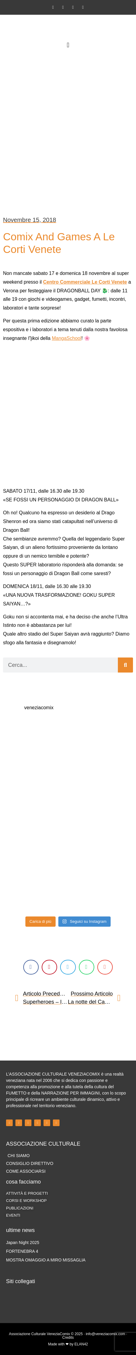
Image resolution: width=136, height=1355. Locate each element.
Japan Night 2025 (22, 1242)
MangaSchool (66, 338)
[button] (68, 45)
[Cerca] (125, 665)
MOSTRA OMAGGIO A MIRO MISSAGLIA (46, 1260)
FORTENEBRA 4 (22, 1251)
